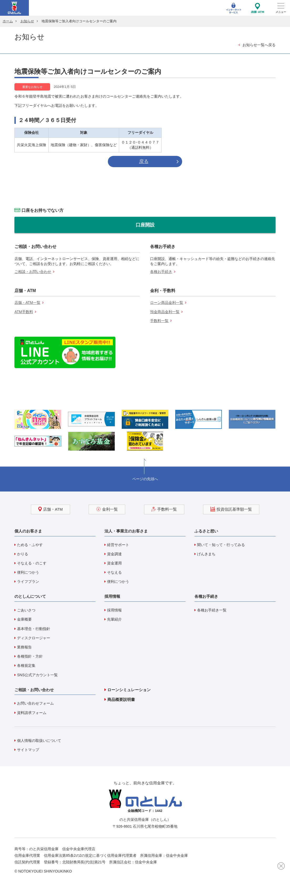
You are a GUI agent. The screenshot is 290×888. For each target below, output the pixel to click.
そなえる (114, 572)
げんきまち (206, 554)
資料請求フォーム (31, 713)
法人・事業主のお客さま (126, 531)
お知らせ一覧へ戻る (259, 45)
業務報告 (24, 647)
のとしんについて (30, 596)
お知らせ (27, 21)
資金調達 (114, 554)
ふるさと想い (206, 531)
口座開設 (145, 225)
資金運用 (114, 563)
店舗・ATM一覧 (27, 302)
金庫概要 (24, 619)
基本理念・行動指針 (33, 629)
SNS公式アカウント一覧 (37, 675)
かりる (22, 554)
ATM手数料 (23, 312)
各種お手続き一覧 (211, 610)
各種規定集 (26, 665)
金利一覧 (107, 509)
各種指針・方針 (30, 656)
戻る (144, 161)
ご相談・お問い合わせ (32, 271)
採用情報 (112, 596)
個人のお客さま (28, 531)
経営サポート (118, 545)
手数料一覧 (159, 321)
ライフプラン (28, 581)
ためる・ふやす (30, 545)
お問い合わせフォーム (35, 703)
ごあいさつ (26, 610)
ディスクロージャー (33, 638)
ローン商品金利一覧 (166, 302)
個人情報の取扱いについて (39, 740)
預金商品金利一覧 (165, 312)
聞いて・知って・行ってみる (221, 545)
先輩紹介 (114, 619)
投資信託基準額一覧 (231, 509)
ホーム (8, 21)
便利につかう (28, 572)
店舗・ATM (50, 509)
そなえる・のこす (31, 563)
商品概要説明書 (121, 699)
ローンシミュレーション (129, 690)
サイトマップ (28, 750)
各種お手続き (161, 271)
